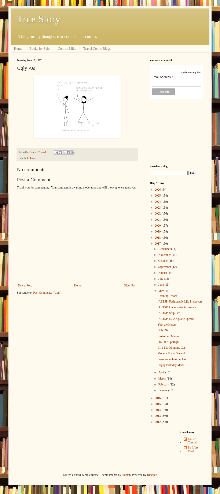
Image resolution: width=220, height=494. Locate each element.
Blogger (151, 474)
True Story (38, 19)
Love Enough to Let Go (172, 359)
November (165, 254)
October (163, 260)
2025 (158, 195)
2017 (158, 243)
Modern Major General (171, 353)
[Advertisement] (176, 132)
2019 (158, 231)
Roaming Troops (167, 295)
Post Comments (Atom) (47, 292)
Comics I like (67, 48)
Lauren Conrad (192, 441)
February (164, 384)
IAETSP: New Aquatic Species (176, 319)
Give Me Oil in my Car (171, 347)
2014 (158, 409)
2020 (158, 225)
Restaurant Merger (169, 336)
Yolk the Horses (167, 324)
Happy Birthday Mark (171, 365)
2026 (158, 189)
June (161, 284)
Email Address (162, 77)
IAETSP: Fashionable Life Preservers (180, 301)
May (161, 290)
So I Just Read (193, 449)
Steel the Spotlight (168, 342)
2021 (158, 219)
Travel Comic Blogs (97, 48)
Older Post (130, 285)
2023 (158, 207)
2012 (158, 422)
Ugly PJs (163, 330)
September (165, 266)
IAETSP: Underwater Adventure (177, 307)
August (163, 272)
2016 (158, 398)
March (162, 378)
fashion (31, 158)
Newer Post (25, 285)
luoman (126, 474)
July (161, 278)
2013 (158, 415)
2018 (158, 237)
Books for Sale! (40, 48)
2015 (158, 404)
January (163, 390)
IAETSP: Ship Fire (169, 313)
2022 (158, 213)
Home (18, 48)
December (164, 248)
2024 (158, 201)
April (161, 372)
